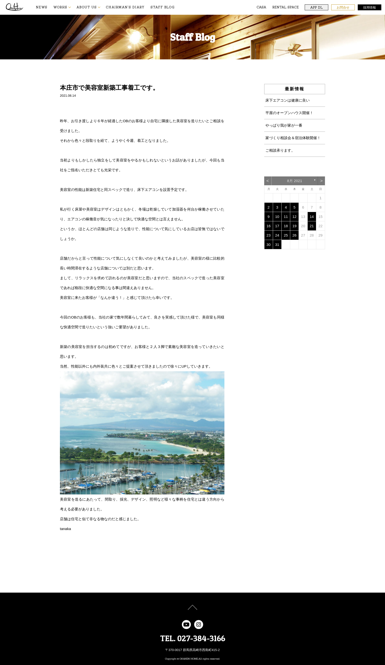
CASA (261, 7)
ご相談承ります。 (280, 150)
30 (268, 244)
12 (294, 216)
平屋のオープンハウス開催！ (289, 113)
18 (286, 226)
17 (277, 226)
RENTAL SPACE (285, 7)
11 (286, 216)
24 (277, 235)
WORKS (60, 7)
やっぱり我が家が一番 (283, 125)
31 (277, 244)
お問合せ (343, 7)
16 (268, 226)
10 (277, 216)
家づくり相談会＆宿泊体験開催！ (293, 138)
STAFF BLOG (163, 7)
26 (294, 235)
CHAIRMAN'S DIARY (125, 7)
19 (294, 226)
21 (312, 226)
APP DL (316, 7)
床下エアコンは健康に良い (287, 100)
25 (286, 235)
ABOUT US (86, 7)
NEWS (41, 7)
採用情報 (369, 7)
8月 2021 (294, 181)
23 (268, 235)
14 (312, 216)
